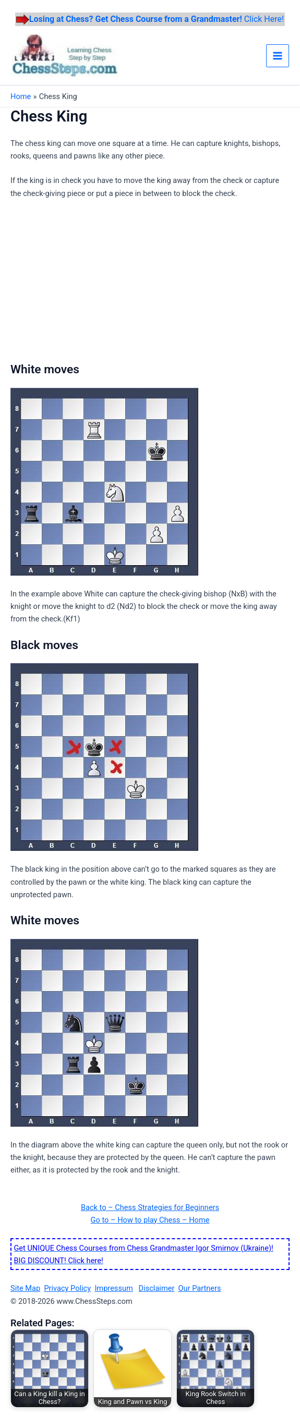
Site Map (25, 1288)
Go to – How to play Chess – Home (150, 1220)
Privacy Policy (67, 1288)
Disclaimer (157, 1288)
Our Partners (199, 1288)
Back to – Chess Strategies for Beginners (150, 1207)
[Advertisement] (98, 285)
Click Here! (156, 19)
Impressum (113, 1288)
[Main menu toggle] (277, 55)
